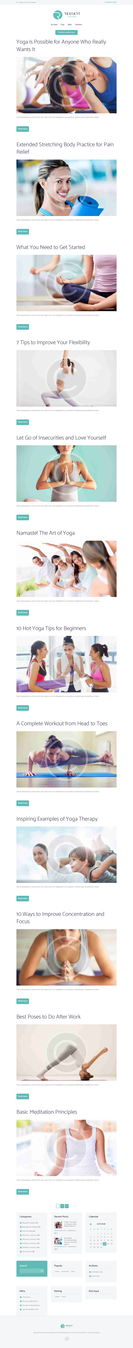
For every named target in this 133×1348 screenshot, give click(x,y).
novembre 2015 (97, 1272)
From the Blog (27, 1231)
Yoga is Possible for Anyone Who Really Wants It (61, 45)
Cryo (62, 25)
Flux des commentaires (31, 1305)
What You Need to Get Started (50, 247)
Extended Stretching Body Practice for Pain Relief (65, 148)
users (64, 1297)
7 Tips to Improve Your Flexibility (53, 342)
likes (73, 1271)
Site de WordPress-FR (30, 1309)
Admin (57, 1297)
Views (57, 1271)
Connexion (26, 1297)
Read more (22, 128)
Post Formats (27, 1251)
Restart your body (46, 1332)
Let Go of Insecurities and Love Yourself (61, 438)
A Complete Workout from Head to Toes (62, 724)
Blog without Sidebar (29, 1227)
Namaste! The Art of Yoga (45, 533)
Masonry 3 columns (29, 1239)
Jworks (68, 1332)
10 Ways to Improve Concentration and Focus (60, 918)
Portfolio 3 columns (29, 1247)
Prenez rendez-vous (66, 32)
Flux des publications (30, 1301)
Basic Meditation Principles (46, 1112)
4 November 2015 (60, 1230)
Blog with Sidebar (28, 1223)
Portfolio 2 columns (29, 1243)
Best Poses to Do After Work (48, 1017)
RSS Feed (94, 1291)
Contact (78, 25)
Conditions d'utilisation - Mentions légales (85, 1332)
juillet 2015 (95, 1276)
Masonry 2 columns (29, 1235)
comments (65, 1271)
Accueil (54, 25)
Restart (72, 1230)
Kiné (70, 25)
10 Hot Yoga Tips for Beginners (51, 628)
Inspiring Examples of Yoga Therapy (57, 819)
